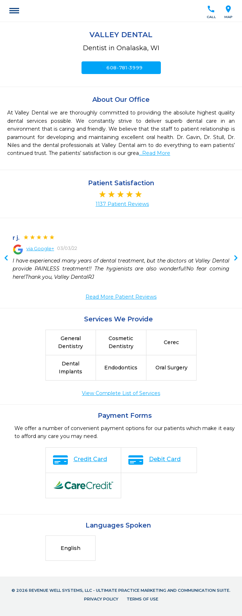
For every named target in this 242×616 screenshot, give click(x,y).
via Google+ (40, 248)
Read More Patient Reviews (121, 297)
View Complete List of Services (121, 393)
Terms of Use (142, 599)
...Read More (154, 153)
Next (6, 258)
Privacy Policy (101, 599)
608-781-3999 (121, 67)
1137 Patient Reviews (122, 204)
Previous (236, 258)
